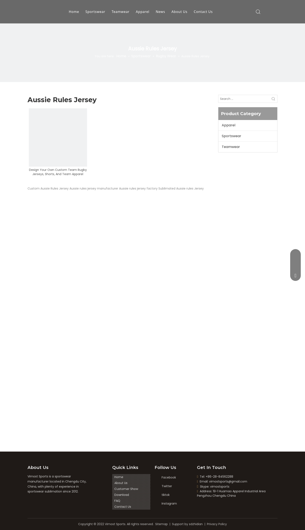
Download (121, 495)
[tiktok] (165, 495)
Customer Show (126, 489)
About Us (179, 11)
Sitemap (161, 524)
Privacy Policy (217, 524)
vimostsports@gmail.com (228, 481)
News (160, 11)
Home (74, 11)
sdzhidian (196, 524)
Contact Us (203, 11)
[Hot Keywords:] (273, 99)
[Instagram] (165, 503)
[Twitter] (165, 486)
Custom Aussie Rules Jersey (48, 188)
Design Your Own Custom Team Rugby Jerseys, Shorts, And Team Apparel (58, 172)
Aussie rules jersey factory (138, 188)
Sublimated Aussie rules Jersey (181, 188)
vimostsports (219, 486)
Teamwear (120, 11)
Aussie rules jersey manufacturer (93, 188)
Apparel (142, 11)
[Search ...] (244, 99)
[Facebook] (165, 477)
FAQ (117, 501)
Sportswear (95, 11)
